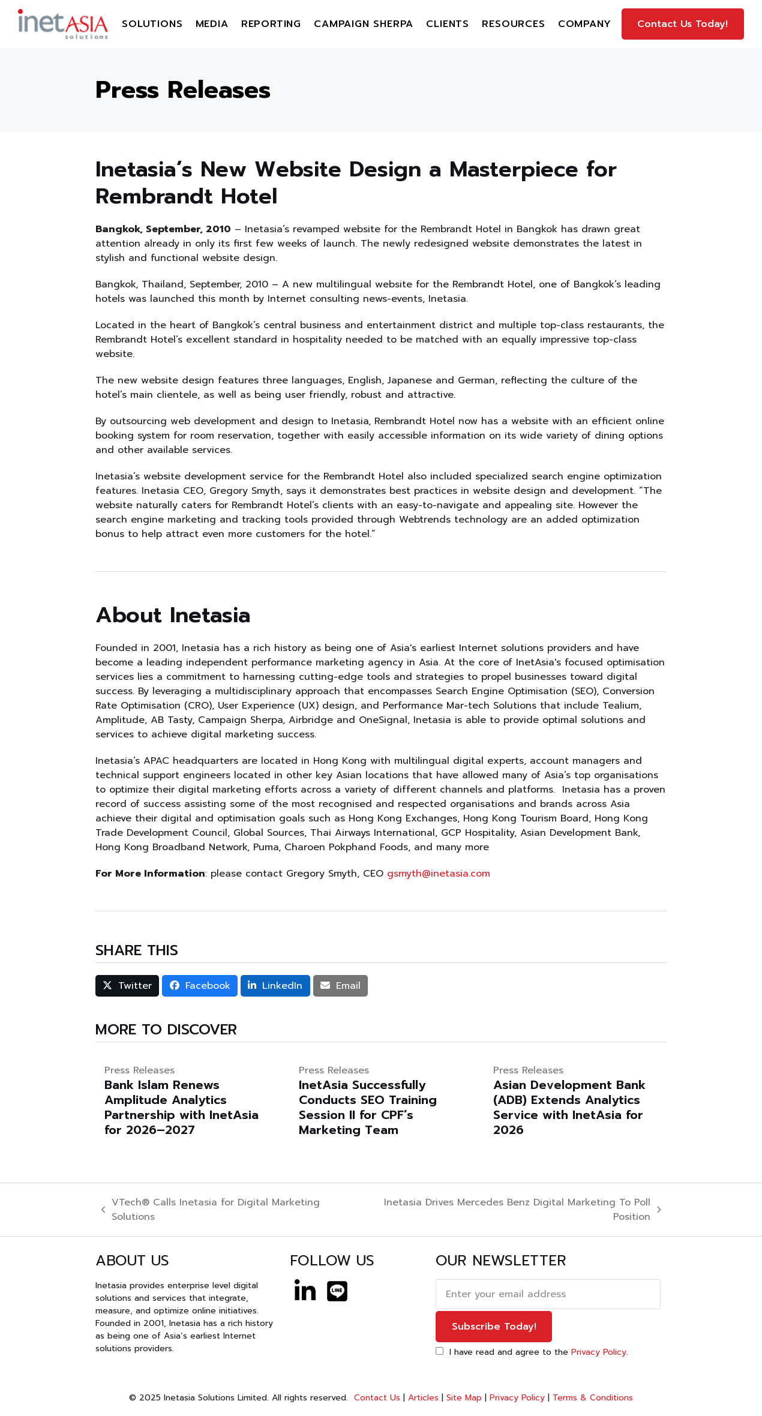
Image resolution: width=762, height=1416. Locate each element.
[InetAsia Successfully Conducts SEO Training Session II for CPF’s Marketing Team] (381, 1100)
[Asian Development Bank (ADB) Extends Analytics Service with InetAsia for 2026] (575, 1100)
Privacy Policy (598, 1352)
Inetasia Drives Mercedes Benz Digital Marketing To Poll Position (508, 1209)
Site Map (464, 1397)
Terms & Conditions (593, 1397)
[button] (127, 986)
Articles (423, 1397)
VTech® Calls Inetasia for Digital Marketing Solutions (210, 1209)
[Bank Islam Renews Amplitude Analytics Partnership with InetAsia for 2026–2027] (186, 1100)
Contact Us (375, 1397)
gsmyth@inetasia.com (438, 873)
